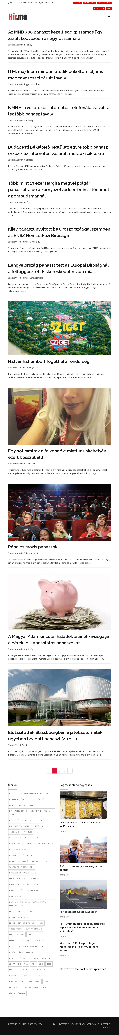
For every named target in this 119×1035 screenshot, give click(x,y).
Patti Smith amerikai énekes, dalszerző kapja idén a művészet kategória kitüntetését (82, 927)
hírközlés (27, 832)
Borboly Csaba (16, 884)
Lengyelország (36, 277)
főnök (22, 958)
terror (31, 911)
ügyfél (41, 799)
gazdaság (14, 832)
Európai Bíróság (34, 929)
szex (41, 964)
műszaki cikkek (39, 861)
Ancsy (18, 44)
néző (49, 964)
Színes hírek (32, 463)
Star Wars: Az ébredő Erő (33, 970)
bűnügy (30, 367)
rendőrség (14, 946)
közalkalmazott (17, 981)
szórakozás (15, 964)
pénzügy (13, 793)
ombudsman (15, 896)
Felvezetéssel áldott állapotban (78, 911)
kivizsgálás (34, 981)
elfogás (30, 952)
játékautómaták (17, 993)
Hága (40, 923)
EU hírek (26, 745)
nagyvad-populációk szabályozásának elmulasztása (28, 904)
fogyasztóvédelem (32, 84)
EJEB (51, 987)
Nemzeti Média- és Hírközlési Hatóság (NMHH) (31, 844)
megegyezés (36, 820)
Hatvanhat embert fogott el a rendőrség (49, 361)
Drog (45, 946)
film (26, 964)
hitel (32, 799)
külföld (35, 879)
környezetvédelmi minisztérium (25, 890)
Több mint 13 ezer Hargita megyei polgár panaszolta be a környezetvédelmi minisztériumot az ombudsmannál (58, 189)
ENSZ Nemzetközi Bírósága (22, 923)
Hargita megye (34, 884)
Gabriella (19, 463)
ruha (46, 952)
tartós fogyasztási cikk (21, 867)
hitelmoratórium (18, 799)
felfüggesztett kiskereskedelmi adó (27, 940)
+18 (39, 952)
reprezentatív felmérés (21, 849)
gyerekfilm (14, 976)
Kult (24, 367)
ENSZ (11, 911)
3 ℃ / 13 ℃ (13, 2)
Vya (17, 241)
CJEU (30, 935)
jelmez (12, 958)
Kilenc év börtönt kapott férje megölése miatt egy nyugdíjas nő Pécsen (79, 947)
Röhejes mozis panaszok (33, 546)
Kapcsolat (105, 1024)
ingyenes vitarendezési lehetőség (26, 826)
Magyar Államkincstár (34, 976)
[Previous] (49, 771)
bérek (46, 981)
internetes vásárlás (19, 861)
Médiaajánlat (93, 1024)
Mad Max (13, 970)
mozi (33, 964)
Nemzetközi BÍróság (19, 917)
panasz (12, 805)
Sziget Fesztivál (31, 946)
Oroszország (16, 929)
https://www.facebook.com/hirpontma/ (83, 969)
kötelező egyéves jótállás (22, 873)
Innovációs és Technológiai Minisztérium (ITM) (29, 812)
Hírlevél (106, 1027)
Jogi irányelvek (78, 1024)
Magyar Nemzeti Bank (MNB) (34, 793)
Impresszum (64, 1024)
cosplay (46, 958)
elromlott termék (18, 879)
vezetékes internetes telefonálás (26, 838)
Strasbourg (40, 987)
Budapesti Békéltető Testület (24, 855)
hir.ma (17, 1024)
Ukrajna (33, 241)
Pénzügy (28, 44)
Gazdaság (28, 120)
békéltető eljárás (18, 820)
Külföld (27, 202)
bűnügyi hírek (16, 952)
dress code (33, 958)
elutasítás (25, 987)
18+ (39, 241)
